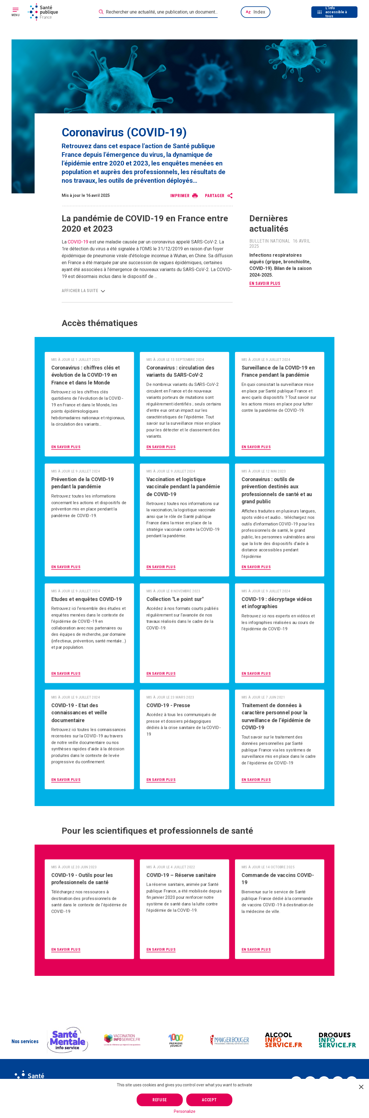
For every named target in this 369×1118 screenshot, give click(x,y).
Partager (215, 196)
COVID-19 (78, 242)
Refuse (160, 1100)
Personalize (184, 1111)
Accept (209, 1100)
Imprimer (180, 196)
